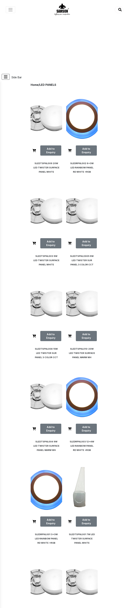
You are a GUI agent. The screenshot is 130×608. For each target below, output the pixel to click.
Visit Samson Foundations (28, 586)
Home (34, 84)
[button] (119, 10)
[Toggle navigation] (10, 9)
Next (80, 504)
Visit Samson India (23, 582)
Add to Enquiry (50, 150)
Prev (70, 494)
